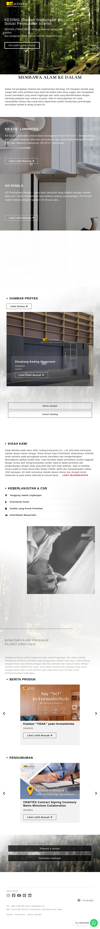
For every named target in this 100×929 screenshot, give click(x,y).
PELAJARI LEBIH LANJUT (22, 45)
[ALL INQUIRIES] (94, 923)
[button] (91, 4)
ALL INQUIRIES (82, 923)
